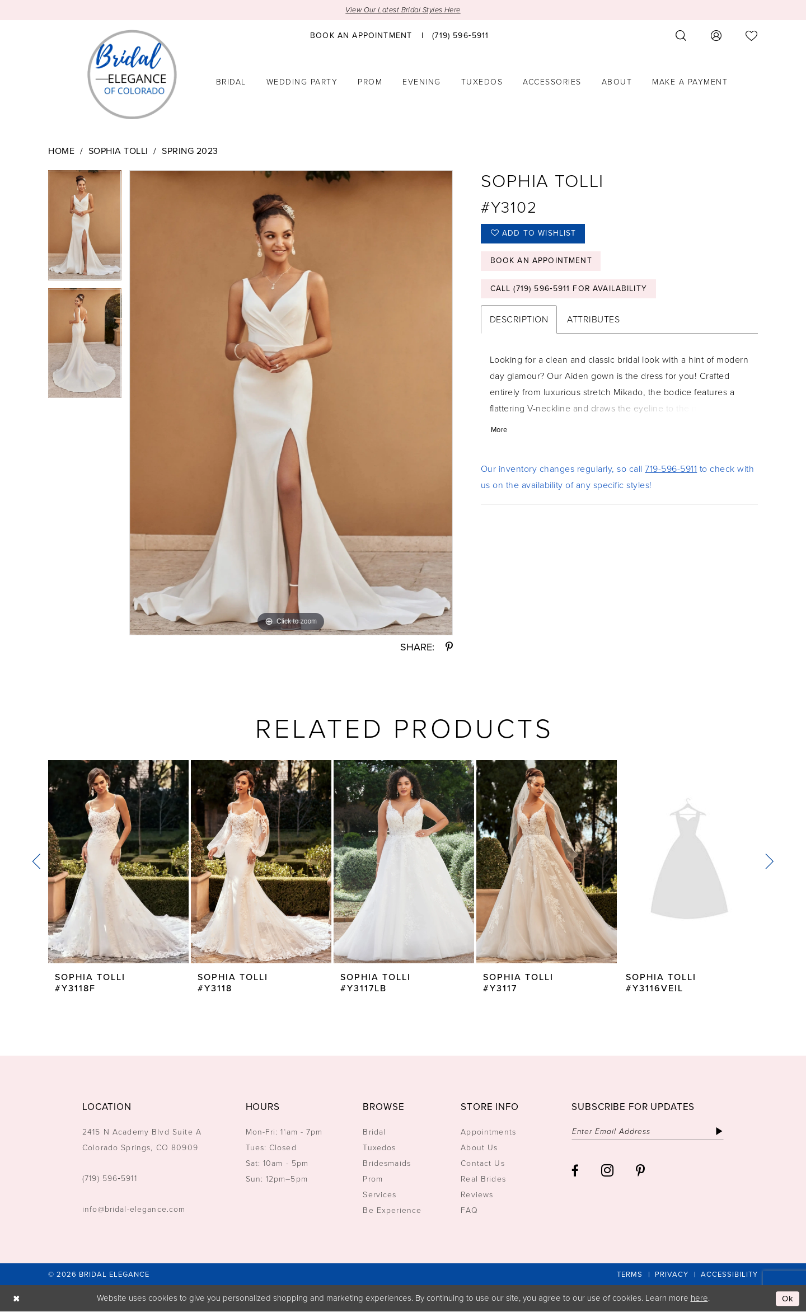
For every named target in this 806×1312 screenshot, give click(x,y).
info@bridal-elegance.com (134, 1210)
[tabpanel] (84, 229)
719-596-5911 (671, 469)
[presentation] (118, 862)
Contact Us (482, 1164)
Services (379, 1195)
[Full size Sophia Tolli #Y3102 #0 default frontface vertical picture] (291, 403)
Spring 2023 (190, 150)
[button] (716, 35)
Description (519, 320)
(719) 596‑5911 (109, 1179)
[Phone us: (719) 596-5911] (460, 35)
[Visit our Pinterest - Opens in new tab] (640, 1170)
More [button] (499, 430)
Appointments (488, 1132)
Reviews (477, 1195)
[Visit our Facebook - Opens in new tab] (575, 1170)
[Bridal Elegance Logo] (132, 74)
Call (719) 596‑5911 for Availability (569, 290)
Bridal (374, 1132)
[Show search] (681, 35)
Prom (373, 1180)
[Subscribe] (720, 1132)
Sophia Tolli (118, 150)
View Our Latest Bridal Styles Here (403, 9)
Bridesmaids (387, 1164)
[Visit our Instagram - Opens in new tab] (607, 1170)
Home (61, 150)
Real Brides (483, 1180)
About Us (479, 1148)
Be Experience (392, 1211)
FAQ (469, 1211)
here (699, 1298)
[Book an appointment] (361, 35)
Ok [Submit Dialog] (788, 1298)
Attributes (593, 320)
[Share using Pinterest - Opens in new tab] (449, 648)
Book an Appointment (541, 262)
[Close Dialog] (16, 1299)
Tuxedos (379, 1148)
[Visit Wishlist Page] (752, 35)
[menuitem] (361, 35)
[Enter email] (648, 1132)
